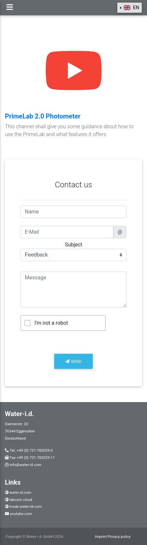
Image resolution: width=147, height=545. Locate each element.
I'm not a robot (51, 323)
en (130, 7)
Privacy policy (119, 536)
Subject (73, 244)
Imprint (101, 536)
